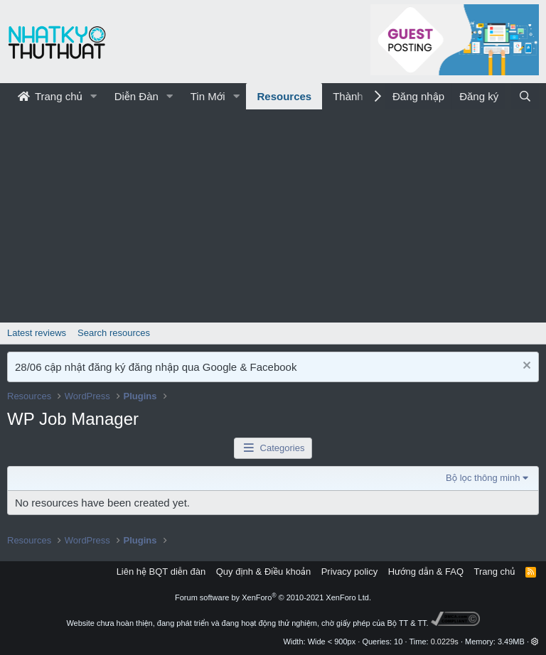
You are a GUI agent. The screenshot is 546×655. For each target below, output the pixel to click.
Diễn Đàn (136, 96)
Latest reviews (36, 333)
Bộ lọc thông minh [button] (483, 477)
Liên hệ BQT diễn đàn (161, 571)
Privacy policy (349, 571)
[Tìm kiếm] (525, 96)
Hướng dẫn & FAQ (426, 571)
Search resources (113, 333)
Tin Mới (208, 96)
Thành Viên (360, 96)
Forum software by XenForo (273, 597)
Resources (284, 96)
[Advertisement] (273, 216)
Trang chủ (50, 96)
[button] (94, 96)
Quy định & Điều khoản (263, 571)
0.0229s (445, 641)
